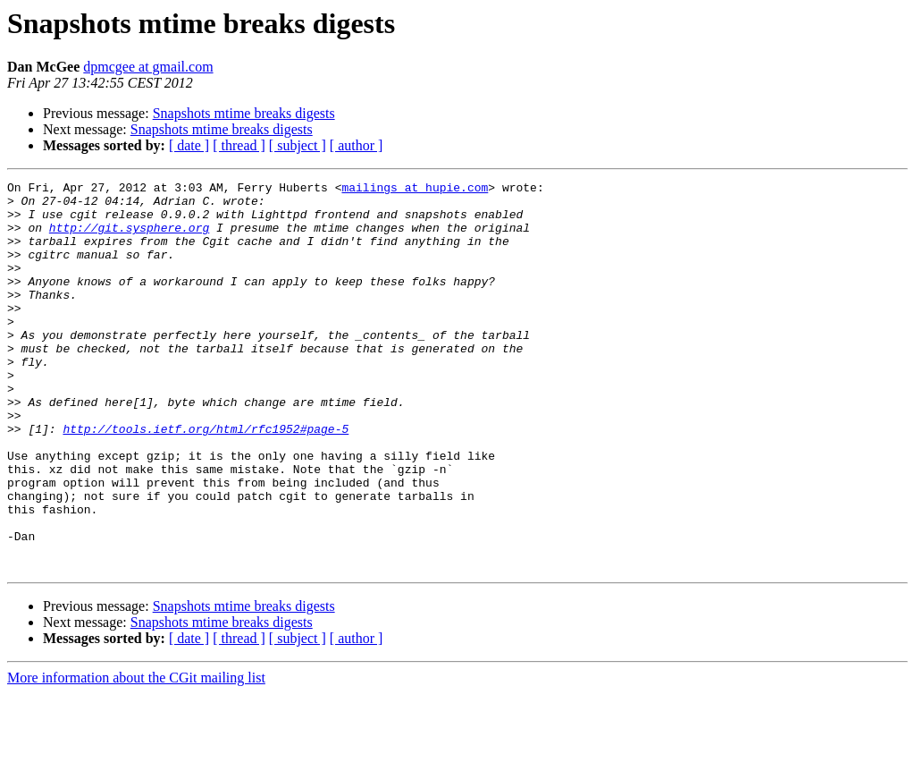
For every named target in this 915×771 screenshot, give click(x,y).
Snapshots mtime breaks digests (244, 113)
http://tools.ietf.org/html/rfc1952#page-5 (205, 479)
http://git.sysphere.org (129, 238)
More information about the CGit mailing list (136, 755)
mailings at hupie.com (414, 190)
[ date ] (189, 145)
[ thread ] (239, 145)
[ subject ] (297, 145)
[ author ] (356, 145)
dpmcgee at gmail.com (148, 66)
